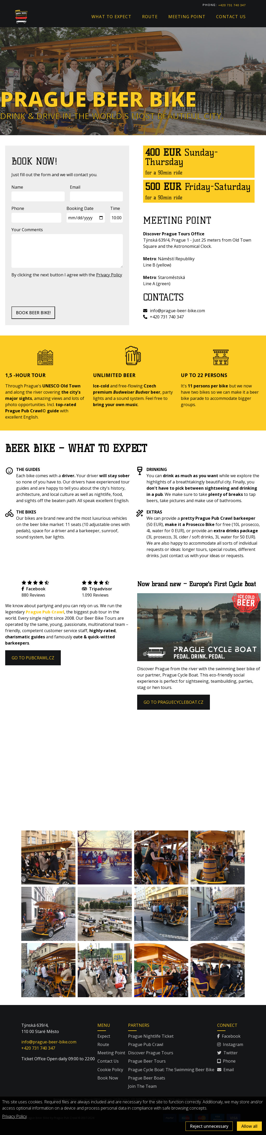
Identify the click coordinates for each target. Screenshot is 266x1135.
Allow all (249, 1126)
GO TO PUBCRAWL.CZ (33, 658)
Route (150, 16)
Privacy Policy (14, 1116)
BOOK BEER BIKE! (33, 313)
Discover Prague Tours (150, 1053)
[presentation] (50, 292)
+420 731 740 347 (232, 5)
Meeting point (187, 16)
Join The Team (142, 1086)
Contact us (231, 16)
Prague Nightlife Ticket (151, 1036)
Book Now (107, 1078)
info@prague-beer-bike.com (174, 310)
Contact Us (108, 1061)
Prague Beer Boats (146, 1078)
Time (115, 208)
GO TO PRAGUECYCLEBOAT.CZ (173, 702)
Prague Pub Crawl (45, 612)
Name (17, 187)
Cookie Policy (110, 1069)
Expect (103, 1036)
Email (75, 187)
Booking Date (80, 208)
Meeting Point (111, 1053)
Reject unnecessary (209, 1126)
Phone (17, 208)
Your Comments (27, 230)
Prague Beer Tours (147, 1061)
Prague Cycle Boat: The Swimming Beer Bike (171, 1069)
